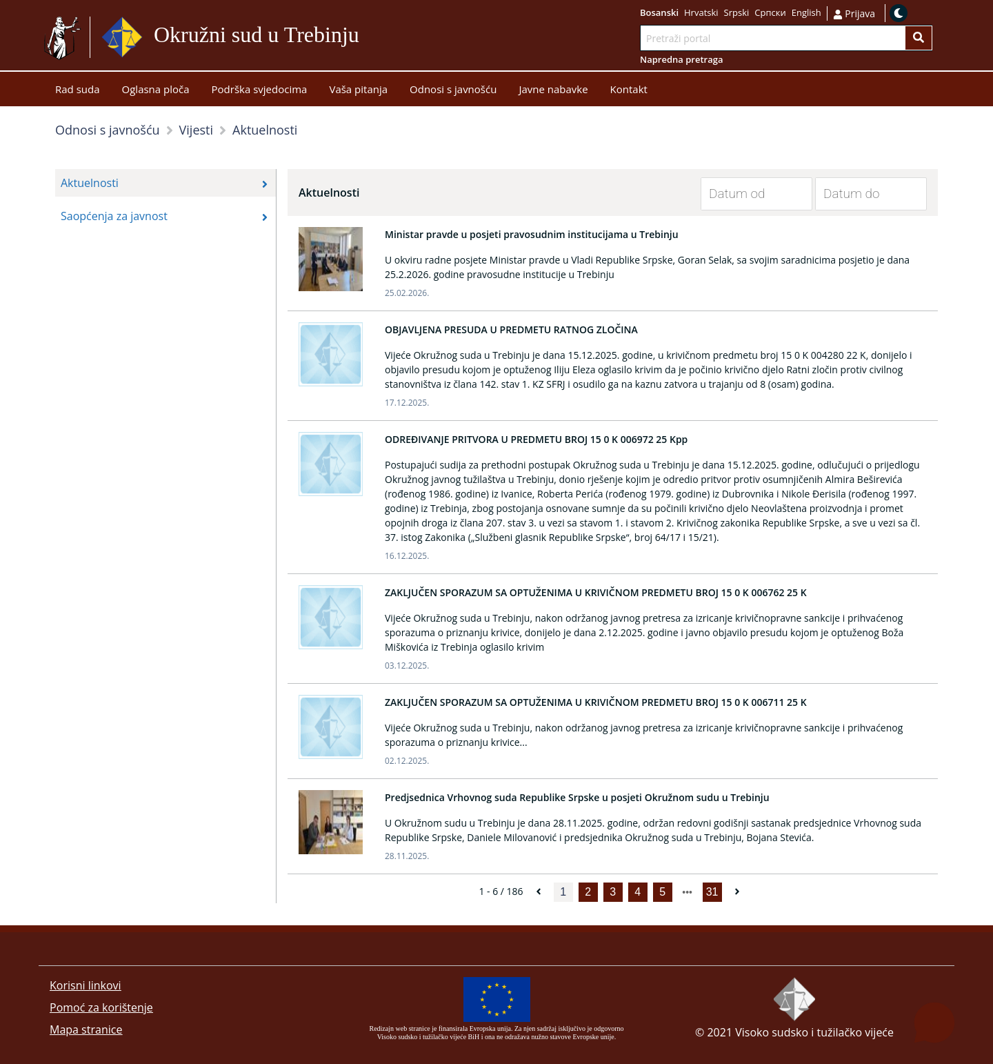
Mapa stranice (86, 1029)
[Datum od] (746, 194)
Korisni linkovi (85, 985)
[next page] (687, 892)
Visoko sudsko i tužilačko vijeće (814, 1032)
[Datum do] (860, 194)
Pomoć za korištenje (101, 1007)
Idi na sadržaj (392, 37)
